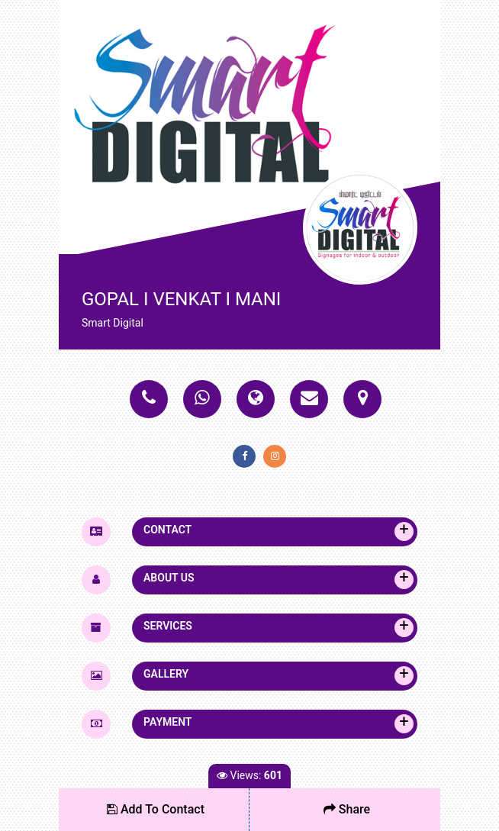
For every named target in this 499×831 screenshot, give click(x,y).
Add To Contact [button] (155, 809)
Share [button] (347, 809)
